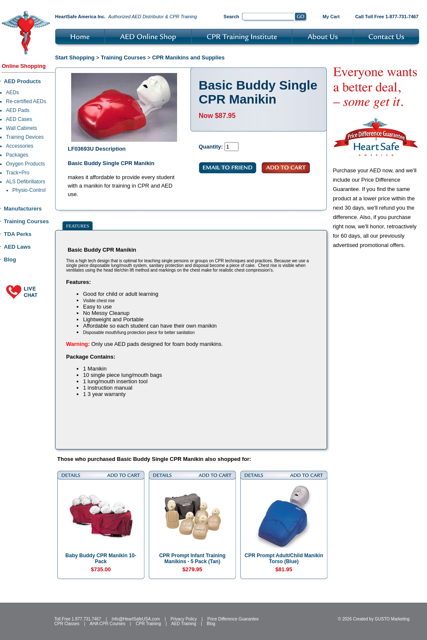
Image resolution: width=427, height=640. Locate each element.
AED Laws (17, 247)
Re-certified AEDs (26, 101)
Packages (17, 155)
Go (301, 17)
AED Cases (19, 119)
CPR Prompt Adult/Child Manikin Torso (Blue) (283, 558)
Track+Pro (17, 173)
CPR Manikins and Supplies (188, 57)
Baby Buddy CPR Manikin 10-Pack (100, 558)
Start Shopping (74, 57)
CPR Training (148, 623)
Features (77, 225)
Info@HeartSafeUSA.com (135, 619)
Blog (10, 259)
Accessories (19, 146)
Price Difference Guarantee (232, 619)
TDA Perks (17, 234)
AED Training (183, 623)
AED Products (22, 81)
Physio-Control (29, 190)
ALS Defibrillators (25, 182)
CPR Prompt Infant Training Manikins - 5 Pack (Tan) (192, 558)
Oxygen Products (25, 164)
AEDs (12, 92)
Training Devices (25, 137)
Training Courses (26, 221)
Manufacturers (23, 208)
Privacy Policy (183, 619)
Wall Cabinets (21, 128)
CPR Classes (66, 623)
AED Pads (17, 110)
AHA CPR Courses (107, 623)
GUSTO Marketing (392, 619)
